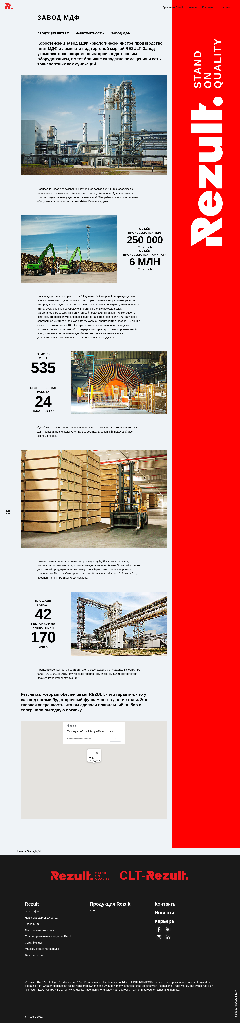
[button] (94, 767)
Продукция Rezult (172, 7)
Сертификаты (33, 942)
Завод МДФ (120, 33)
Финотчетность (90, 33)
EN (228, 7)
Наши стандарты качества (41, 917)
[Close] (97, 753)
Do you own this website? (79, 739)
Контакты (207, 7)
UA (222, 7)
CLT (92, 911)
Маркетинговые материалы (42, 948)
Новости (193, 7)
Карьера (164, 921)
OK (115, 738)
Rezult (32, 904)
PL (233, 7)
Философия (32, 911)
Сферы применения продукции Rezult (48, 936)
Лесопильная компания (39, 930)
